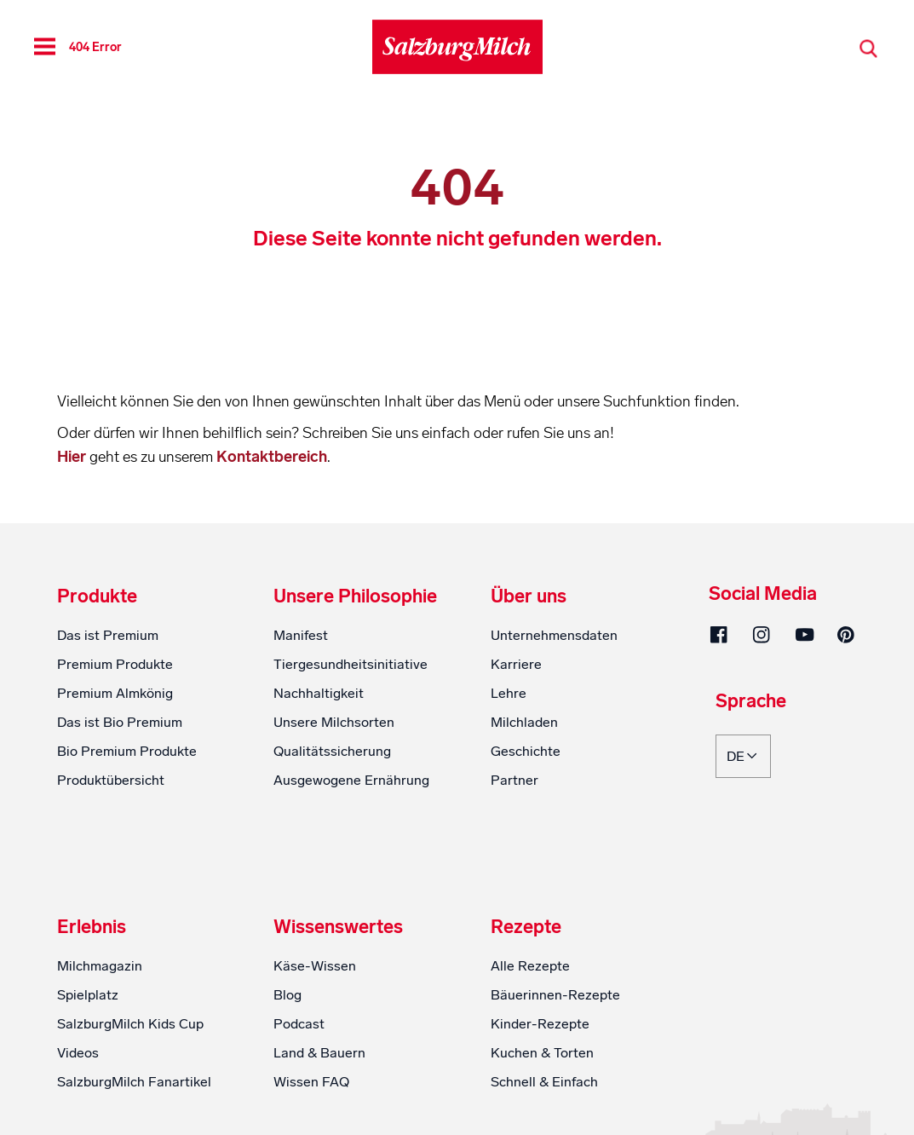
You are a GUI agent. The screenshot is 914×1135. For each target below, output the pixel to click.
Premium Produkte (115, 664)
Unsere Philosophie (355, 596)
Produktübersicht (110, 780)
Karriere (516, 664)
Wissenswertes (338, 927)
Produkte (97, 596)
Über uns (528, 596)
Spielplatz (87, 995)
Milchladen (524, 722)
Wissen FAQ (311, 1082)
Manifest (300, 635)
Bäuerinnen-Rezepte (555, 995)
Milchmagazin (99, 966)
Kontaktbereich (271, 456)
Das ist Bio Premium (119, 722)
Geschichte (525, 751)
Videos (78, 1053)
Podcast (299, 1024)
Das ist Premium (107, 635)
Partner (514, 780)
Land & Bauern (319, 1053)
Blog (287, 995)
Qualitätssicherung (332, 751)
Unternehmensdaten (554, 635)
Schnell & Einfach (544, 1082)
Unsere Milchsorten (333, 722)
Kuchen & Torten (542, 1053)
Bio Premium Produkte (127, 751)
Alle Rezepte (530, 966)
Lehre (508, 693)
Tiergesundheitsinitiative (350, 664)
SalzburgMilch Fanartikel (134, 1082)
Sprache (751, 702)
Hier (73, 456)
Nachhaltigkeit (318, 693)
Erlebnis (91, 927)
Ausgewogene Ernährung (351, 780)
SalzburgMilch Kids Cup (130, 1024)
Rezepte (526, 927)
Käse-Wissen (314, 966)
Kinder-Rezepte (540, 1024)
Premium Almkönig (115, 693)
